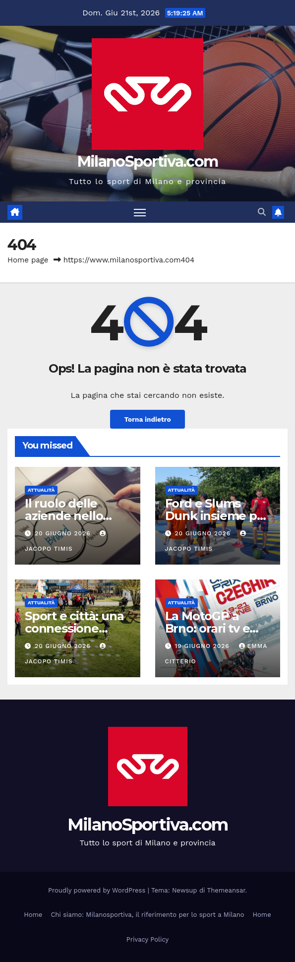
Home (33, 914)
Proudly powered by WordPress (98, 890)
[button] (262, 212)
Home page (28, 260)
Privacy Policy (147, 939)
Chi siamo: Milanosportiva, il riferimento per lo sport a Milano (147, 914)
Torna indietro (147, 419)
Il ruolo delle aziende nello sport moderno (69, 515)
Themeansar (226, 890)
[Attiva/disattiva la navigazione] (139, 212)
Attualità (41, 490)
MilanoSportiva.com (147, 161)
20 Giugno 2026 (64, 533)
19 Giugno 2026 (203, 645)
